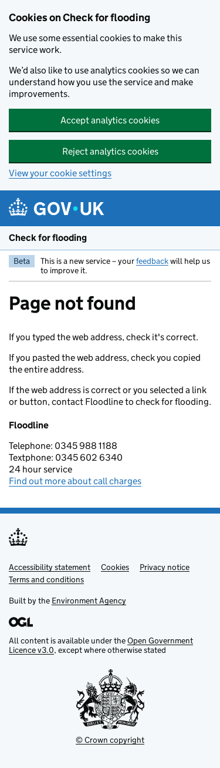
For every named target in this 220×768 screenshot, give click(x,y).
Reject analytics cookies (110, 151)
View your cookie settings (60, 173)
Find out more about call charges (75, 481)
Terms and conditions (46, 579)
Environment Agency (89, 600)
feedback (152, 261)
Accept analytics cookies (110, 120)
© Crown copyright (110, 740)
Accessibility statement (49, 567)
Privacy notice (164, 567)
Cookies (115, 567)
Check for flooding (48, 237)
